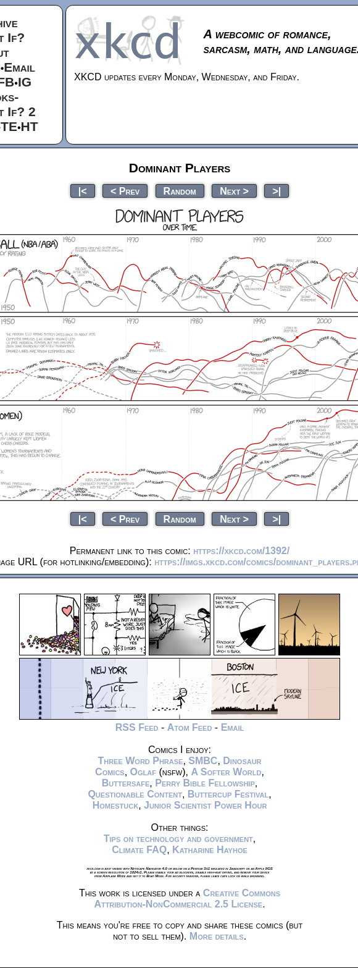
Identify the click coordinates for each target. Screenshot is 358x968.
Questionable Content (135, 794)
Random (180, 190)
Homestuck (116, 805)
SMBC (202, 760)
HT (29, 126)
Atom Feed (189, 727)
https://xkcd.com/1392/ (241, 550)
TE (9, 126)
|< (82, 190)
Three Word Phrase (140, 760)
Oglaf (143, 772)
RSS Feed (137, 727)
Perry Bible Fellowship (205, 783)
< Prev (124, 190)
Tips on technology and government (178, 838)
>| (276, 190)
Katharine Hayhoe (210, 849)
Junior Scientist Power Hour (205, 805)
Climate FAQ (139, 849)
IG (24, 82)
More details (216, 936)
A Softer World (226, 772)
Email (19, 67)
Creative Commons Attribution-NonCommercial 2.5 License (187, 898)
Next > (234, 190)
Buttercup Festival (228, 794)
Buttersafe (126, 783)
